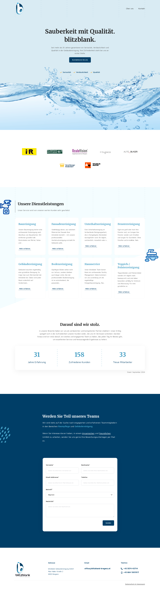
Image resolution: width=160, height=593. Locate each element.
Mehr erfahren (24, 249)
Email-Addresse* (52, 478)
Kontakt (141, 8)
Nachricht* (50, 502)
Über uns (129, 8)
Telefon (84, 478)
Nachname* (85, 466)
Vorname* (50, 466)
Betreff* (49, 490)
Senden (108, 524)
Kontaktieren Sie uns (80, 60)
